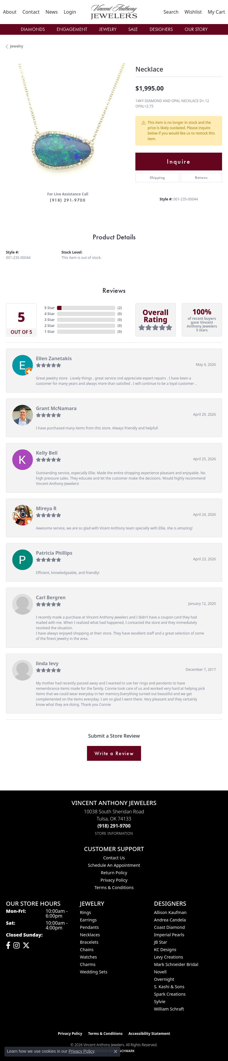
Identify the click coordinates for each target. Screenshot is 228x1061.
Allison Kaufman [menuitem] (170, 912)
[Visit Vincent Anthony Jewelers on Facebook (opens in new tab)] (8, 945)
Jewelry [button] (107, 29)
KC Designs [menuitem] (165, 949)
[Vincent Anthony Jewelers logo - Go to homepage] (114, 12)
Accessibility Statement (149, 1033)
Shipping (157, 177)
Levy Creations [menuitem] (168, 957)
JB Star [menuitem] (160, 942)
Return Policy (114, 872)
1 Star (50, 331)
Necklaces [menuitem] (90, 934)
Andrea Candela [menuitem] (170, 920)
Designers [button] (161, 29)
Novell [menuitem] (160, 972)
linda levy (47, 663)
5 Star (50, 307)
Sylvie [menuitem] (159, 1001)
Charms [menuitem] (87, 964)
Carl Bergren (51, 597)
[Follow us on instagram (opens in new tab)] (16, 945)
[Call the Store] (114, 826)
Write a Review (114, 753)
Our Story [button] (196, 29)
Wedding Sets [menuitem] (93, 972)
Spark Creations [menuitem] (170, 994)
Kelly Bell (47, 453)
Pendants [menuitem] (89, 927)
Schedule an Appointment (114, 865)
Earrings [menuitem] (88, 920)
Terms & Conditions (114, 887)
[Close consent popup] (115, 1051)
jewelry (16, 46)
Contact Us (114, 858)
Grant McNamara (56, 408)
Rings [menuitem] (85, 912)
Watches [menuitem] (88, 957)
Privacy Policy (114, 880)
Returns (201, 177)
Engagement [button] (72, 29)
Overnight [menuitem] (164, 979)
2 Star (50, 325)
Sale (133, 29)
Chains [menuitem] (87, 949)
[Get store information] (114, 833)
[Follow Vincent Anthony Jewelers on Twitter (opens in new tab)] (26, 945)
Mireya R (46, 508)
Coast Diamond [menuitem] (169, 927)
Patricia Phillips (54, 553)
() (120, 307)
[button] (70, 11)
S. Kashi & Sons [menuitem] (169, 986)
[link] (9, 11)
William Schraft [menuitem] (169, 1009)
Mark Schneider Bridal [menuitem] (176, 964)
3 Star (50, 319)
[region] (67, 125)
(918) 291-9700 (68, 200)
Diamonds (33, 29)
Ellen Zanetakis (54, 358)
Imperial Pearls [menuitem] (169, 934)
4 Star (50, 313)
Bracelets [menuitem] (89, 942)
